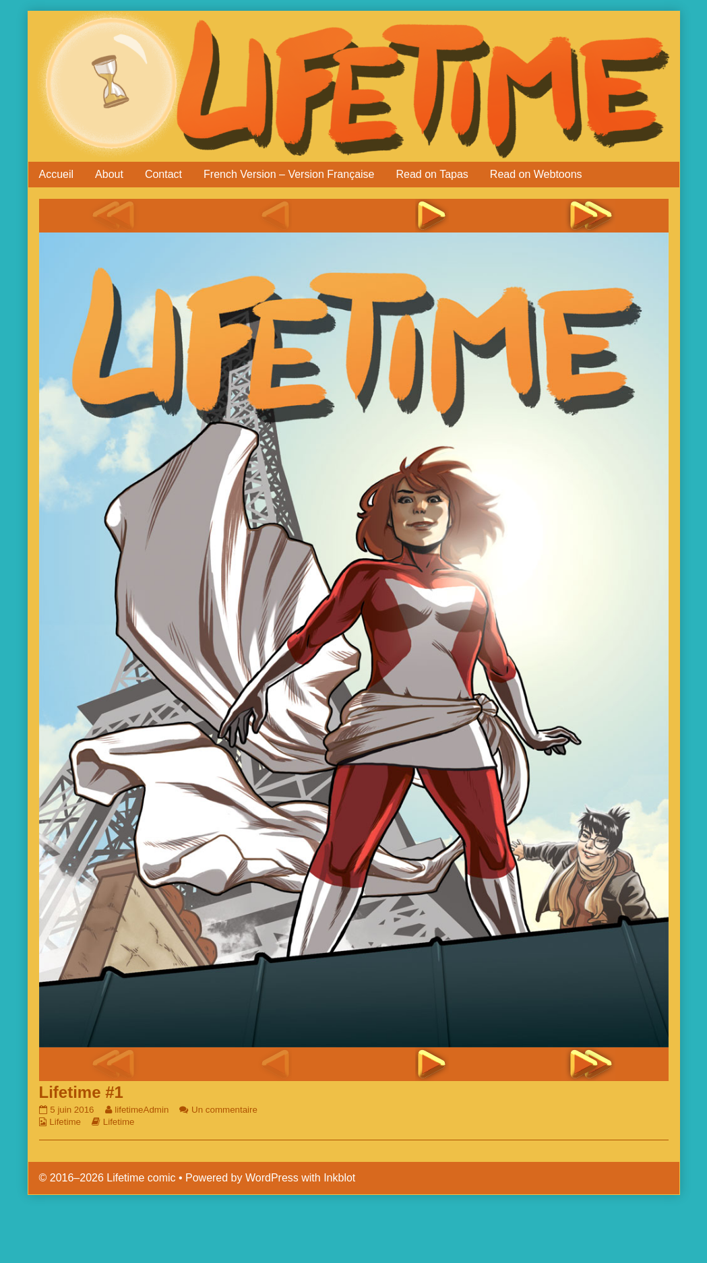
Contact (163, 174)
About (109, 174)
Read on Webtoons (536, 174)
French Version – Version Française (289, 174)
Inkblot (339, 1177)
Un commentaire (224, 1110)
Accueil (56, 174)
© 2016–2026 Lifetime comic (107, 1177)
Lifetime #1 (81, 1092)
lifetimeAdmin (141, 1110)
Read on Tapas (432, 174)
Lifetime (65, 1122)
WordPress (272, 1177)
